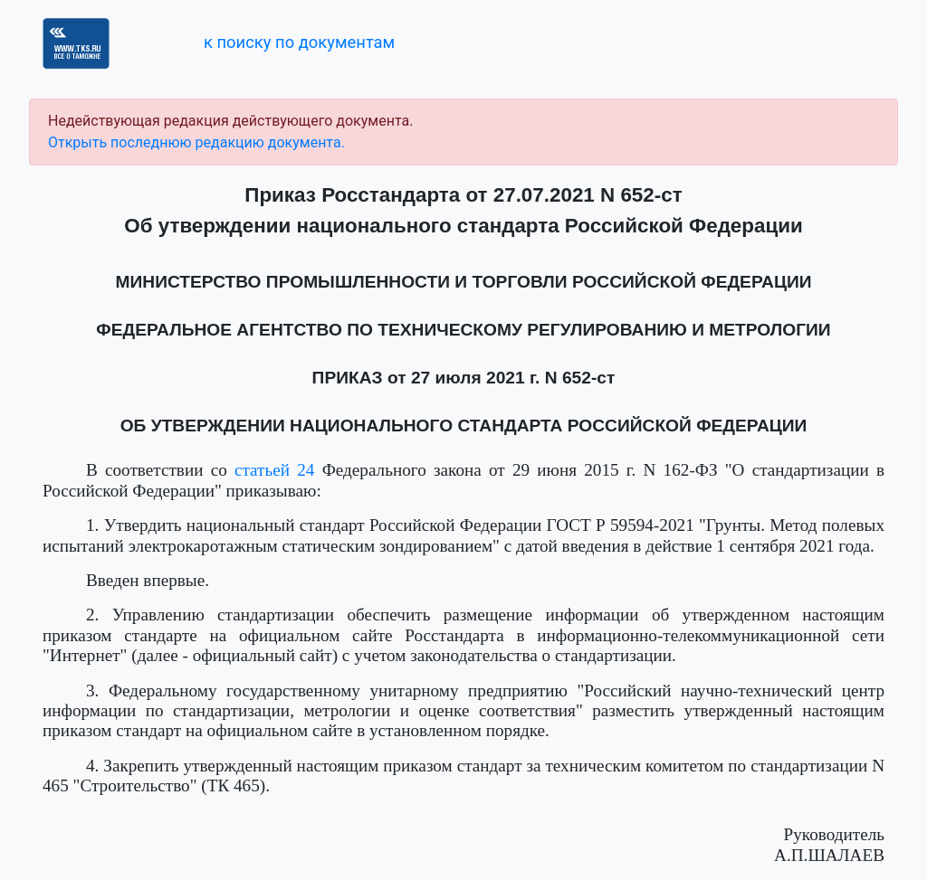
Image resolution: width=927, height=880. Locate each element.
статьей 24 (274, 469)
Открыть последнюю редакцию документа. (196, 142)
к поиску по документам (299, 42)
